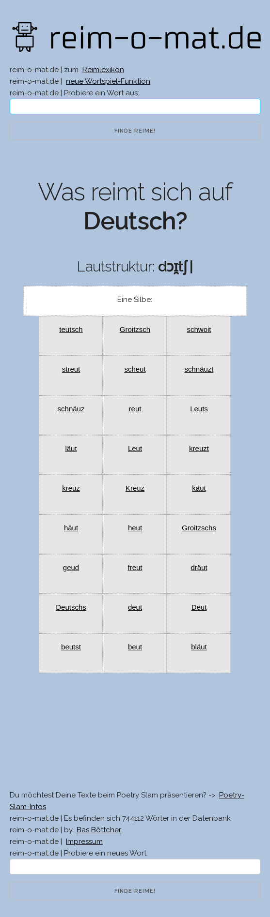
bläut (199, 647)
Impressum (84, 841)
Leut (135, 448)
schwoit (199, 329)
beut (135, 647)
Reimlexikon (103, 69)
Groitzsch (135, 329)
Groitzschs (199, 528)
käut (199, 488)
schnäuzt (198, 369)
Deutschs (71, 607)
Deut (199, 607)
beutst (71, 647)
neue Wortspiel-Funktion (108, 81)
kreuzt (199, 448)
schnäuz (71, 409)
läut (71, 448)
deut (135, 607)
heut (135, 528)
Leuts (199, 409)
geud (71, 567)
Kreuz (135, 488)
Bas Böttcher (99, 830)
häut (71, 528)
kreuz (71, 488)
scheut (134, 369)
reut (135, 409)
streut (71, 369)
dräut (199, 567)
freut (134, 567)
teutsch (70, 329)
